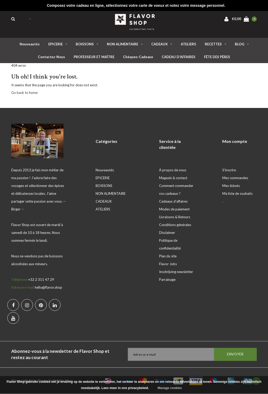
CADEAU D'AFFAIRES (178, 57)
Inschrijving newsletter (176, 272)
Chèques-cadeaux (138, 57)
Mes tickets (231, 186)
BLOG (242, 44)
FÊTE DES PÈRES (217, 57)
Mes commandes (235, 178)
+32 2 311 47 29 (41, 279)
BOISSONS (87, 44)
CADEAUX (161, 44)
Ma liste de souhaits (237, 193)
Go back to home (24, 92)
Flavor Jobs (168, 264)
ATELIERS (188, 44)
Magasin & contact (173, 178)
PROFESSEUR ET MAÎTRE (94, 57)
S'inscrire (229, 170)
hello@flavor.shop (48, 287)
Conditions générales (175, 225)
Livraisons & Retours (174, 217)
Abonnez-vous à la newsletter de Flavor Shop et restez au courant (60, 354)
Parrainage (167, 279)
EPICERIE (57, 44)
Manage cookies (170, 388)
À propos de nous (172, 170)
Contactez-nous (51, 57)
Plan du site (168, 256)
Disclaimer (167, 233)
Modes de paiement (174, 209)
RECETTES (215, 44)
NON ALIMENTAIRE (125, 44)
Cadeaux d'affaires (173, 201)
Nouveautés (30, 44)
